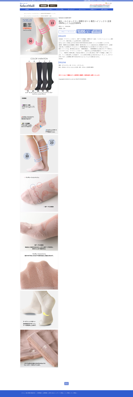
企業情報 (45, 393)
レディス (29, 13)
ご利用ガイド (93, 9)
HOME (27, 9)
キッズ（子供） (60, 9)
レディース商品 (59, 393)
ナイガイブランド (36, 13)
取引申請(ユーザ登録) (102, 0)
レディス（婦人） (38, 9)
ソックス (53, 13)
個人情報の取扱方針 (30, 393)
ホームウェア (71, 9)
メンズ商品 (67, 393)
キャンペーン (82, 9)
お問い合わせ (104, 9)
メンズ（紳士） (49, 9)
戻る (66, 383)
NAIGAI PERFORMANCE (46, 13)
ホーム (109, 0)
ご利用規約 (39, 393)
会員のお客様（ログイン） (90, 0)
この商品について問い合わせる (67, 31)
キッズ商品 (73, 393)
